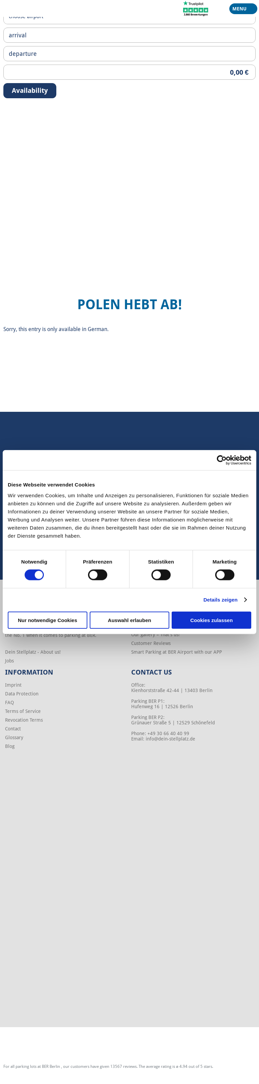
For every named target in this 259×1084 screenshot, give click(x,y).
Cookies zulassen (211, 620)
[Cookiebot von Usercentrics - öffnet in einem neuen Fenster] (221, 460)
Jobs (9, 660)
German (97, 329)
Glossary (14, 737)
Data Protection (21, 693)
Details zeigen (220, 600)
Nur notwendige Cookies (47, 620)
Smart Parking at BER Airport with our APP (176, 652)
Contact (13, 728)
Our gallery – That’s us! (155, 634)
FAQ (9, 702)
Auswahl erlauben (129, 620)
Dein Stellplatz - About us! (33, 652)
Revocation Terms (24, 720)
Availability (30, 90)
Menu (240, 10)
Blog (10, 746)
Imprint (13, 685)
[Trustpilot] (195, 8)
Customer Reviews (151, 643)
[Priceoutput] (129, 72)
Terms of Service (23, 711)
